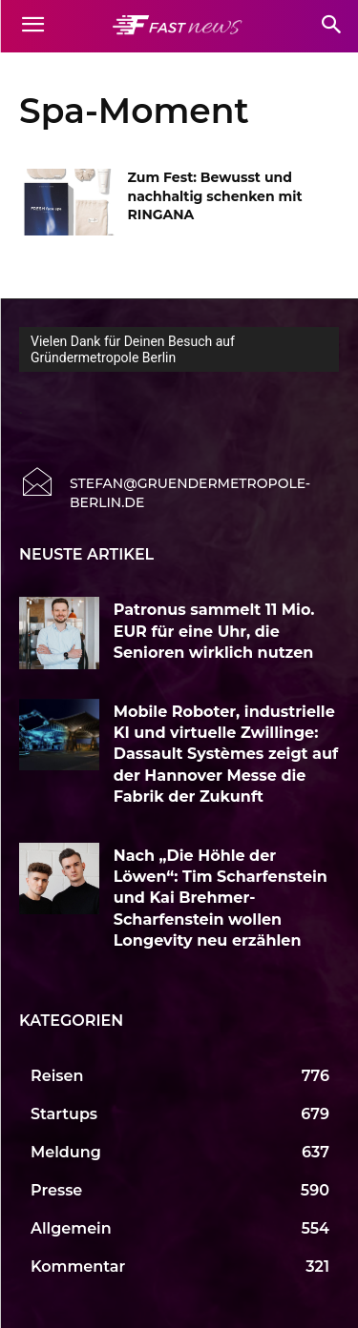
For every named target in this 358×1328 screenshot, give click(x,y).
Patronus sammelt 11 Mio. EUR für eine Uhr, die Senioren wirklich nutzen (214, 631)
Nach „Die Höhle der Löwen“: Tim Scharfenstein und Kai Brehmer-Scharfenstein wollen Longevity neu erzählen (220, 898)
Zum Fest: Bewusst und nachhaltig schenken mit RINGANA (215, 196)
